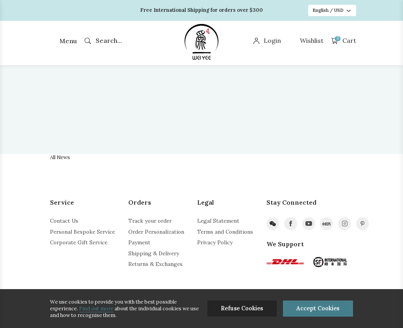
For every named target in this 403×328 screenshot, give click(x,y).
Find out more (96, 308)
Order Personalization (156, 231)
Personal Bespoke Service (82, 231)
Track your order (150, 220)
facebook (290, 223)
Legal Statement (218, 220)
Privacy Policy (215, 242)
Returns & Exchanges (155, 264)
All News (60, 157)
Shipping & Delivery (153, 253)
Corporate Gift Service (78, 242)
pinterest (362, 223)
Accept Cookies (317, 308)
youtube (308, 223)
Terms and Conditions (225, 231)
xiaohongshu (326, 223)
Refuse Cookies (242, 308)
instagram (344, 223)
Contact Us (64, 220)
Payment (139, 242)
